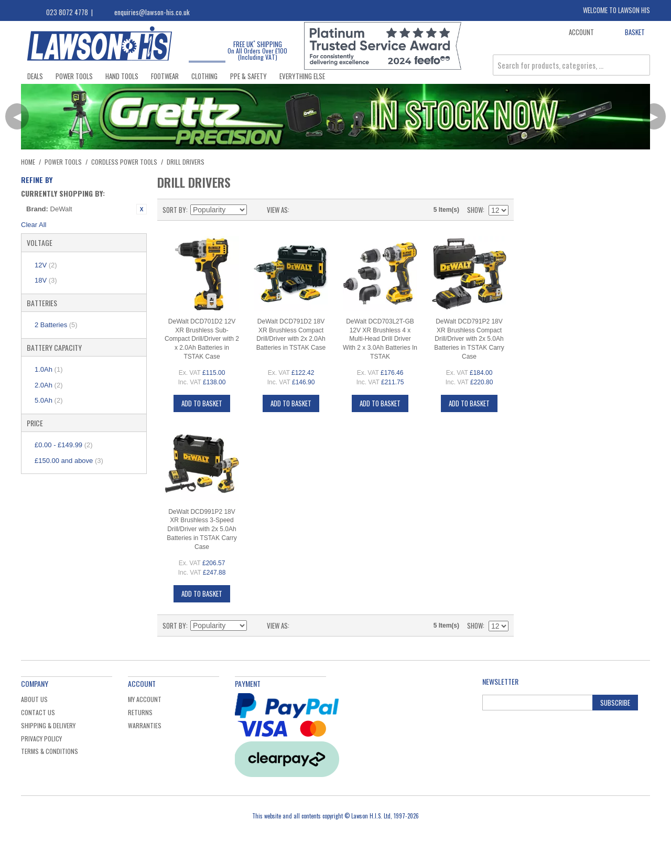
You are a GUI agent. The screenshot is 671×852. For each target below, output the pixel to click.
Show (475, 209)
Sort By (174, 209)
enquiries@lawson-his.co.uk (152, 12)
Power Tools (74, 76)
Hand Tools (121, 76)
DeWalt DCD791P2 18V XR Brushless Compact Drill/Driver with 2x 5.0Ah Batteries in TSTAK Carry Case (469, 339)
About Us (34, 699)
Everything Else (302, 76)
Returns (140, 712)
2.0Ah (48, 385)
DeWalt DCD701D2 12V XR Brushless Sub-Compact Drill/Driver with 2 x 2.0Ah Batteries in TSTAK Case (202, 339)
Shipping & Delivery (48, 725)
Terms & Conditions (49, 751)
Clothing (204, 76)
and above (69, 461)
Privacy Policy (41, 738)
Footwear (165, 76)
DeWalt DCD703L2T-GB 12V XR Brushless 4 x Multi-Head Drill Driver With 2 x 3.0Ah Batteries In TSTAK (380, 339)
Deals (35, 76)
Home (28, 161)
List (318, 210)
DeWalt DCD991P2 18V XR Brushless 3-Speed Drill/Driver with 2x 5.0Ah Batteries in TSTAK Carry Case (202, 529)
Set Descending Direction (256, 210)
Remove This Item (141, 209)
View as (277, 209)
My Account (144, 699)
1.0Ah (48, 369)
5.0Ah (48, 400)
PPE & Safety (248, 76)
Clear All (33, 225)
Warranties (144, 725)
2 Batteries (56, 325)
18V (46, 280)
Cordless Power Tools (124, 161)
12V (46, 265)
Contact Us (38, 712)
